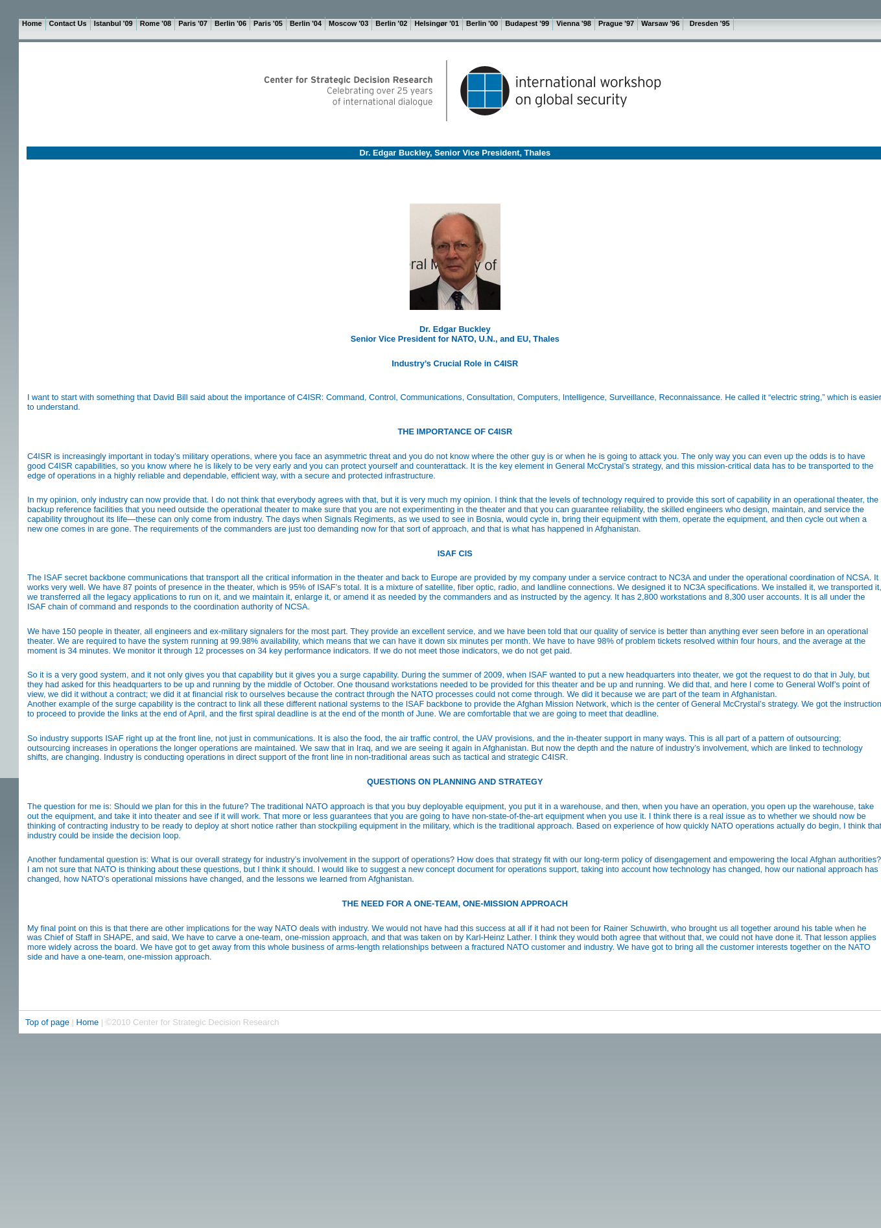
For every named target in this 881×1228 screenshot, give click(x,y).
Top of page (48, 1022)
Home (87, 1022)
